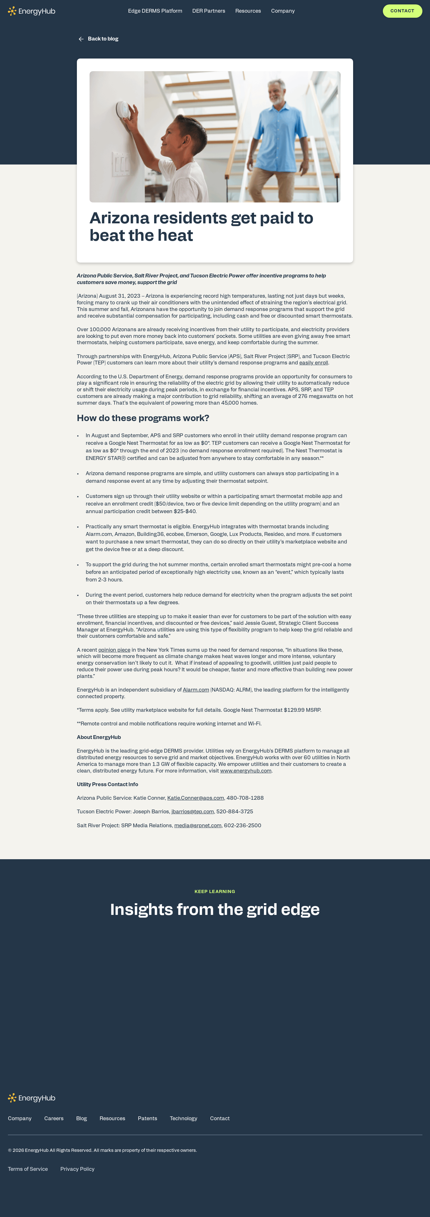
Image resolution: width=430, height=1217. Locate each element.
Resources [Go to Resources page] (112, 1118)
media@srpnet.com (197, 825)
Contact (402, 11)
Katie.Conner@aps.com (195, 798)
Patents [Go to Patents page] (147, 1118)
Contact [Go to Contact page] (220, 1118)
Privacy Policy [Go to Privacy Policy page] (77, 1169)
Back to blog (97, 39)
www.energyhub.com (245, 770)
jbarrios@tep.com (192, 811)
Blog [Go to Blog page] (81, 1118)
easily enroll (313, 362)
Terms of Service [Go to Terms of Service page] (28, 1169)
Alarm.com (196, 689)
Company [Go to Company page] (20, 1118)
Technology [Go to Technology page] (183, 1118)
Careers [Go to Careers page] (54, 1118)
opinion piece (114, 650)
